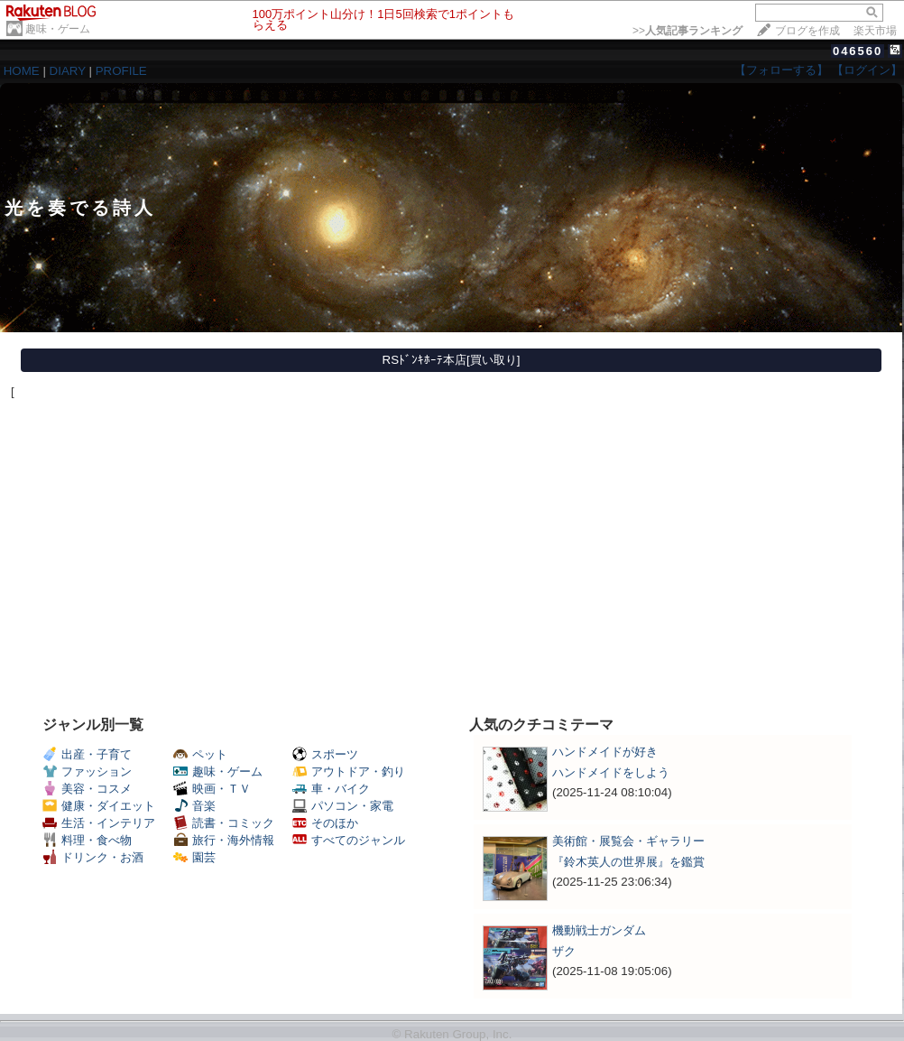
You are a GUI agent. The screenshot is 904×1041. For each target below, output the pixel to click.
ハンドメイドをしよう (610, 772)
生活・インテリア (98, 823)
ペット (200, 754)
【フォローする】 (781, 70)
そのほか (325, 823)
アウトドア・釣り (348, 771)
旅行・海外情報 (223, 840)
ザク (564, 951)
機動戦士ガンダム (599, 930)
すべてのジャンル (348, 840)
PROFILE (121, 71)
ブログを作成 (807, 30)
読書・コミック (223, 823)
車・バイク (331, 788)
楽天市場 (875, 30)
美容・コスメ (87, 788)
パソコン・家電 (342, 806)
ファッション (87, 771)
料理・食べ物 (87, 840)
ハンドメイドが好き (605, 751)
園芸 (194, 857)
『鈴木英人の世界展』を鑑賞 (628, 862)
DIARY (68, 71)
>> (687, 30)
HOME (22, 71)
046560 (857, 51)
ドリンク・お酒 (92, 857)
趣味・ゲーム (57, 29)
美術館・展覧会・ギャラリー (628, 841)
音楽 (194, 806)
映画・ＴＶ (212, 788)
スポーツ (325, 754)
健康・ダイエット (98, 806)
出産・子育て (87, 754)
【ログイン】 (867, 70)
